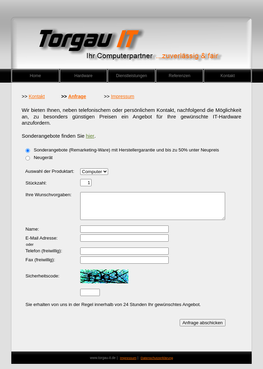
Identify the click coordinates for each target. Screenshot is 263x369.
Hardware (83, 75)
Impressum (122, 96)
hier (90, 136)
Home (35, 75)
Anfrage (77, 96)
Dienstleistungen (131, 75)
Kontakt (228, 75)
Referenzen (179, 75)
